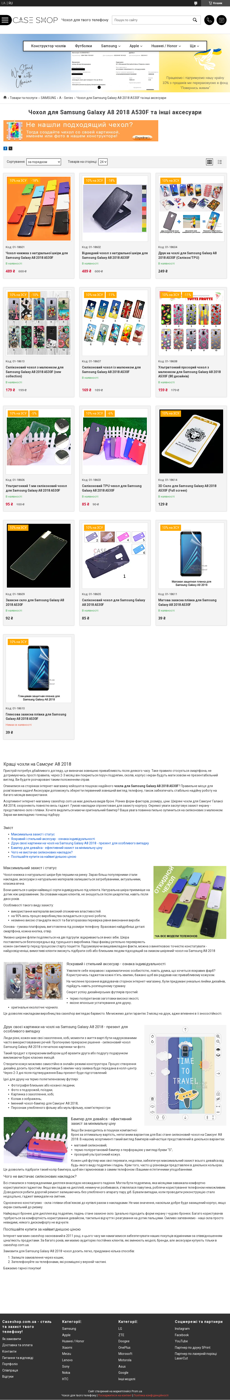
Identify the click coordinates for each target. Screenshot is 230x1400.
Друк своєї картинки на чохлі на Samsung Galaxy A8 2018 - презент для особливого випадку (80, 843)
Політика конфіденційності (151, 1395)
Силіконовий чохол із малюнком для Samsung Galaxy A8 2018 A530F (111, 370)
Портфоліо (10, 1364)
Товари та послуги (23, 98)
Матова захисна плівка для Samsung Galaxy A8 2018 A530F (187, 602)
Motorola (124, 1360)
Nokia (66, 1372)
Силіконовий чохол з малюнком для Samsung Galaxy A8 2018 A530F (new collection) (35, 372)
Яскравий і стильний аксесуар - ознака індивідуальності (53, 839)
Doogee (124, 1341)
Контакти (9, 1351)
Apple (134, 46)
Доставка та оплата (17, 1345)
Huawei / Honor (164, 46)
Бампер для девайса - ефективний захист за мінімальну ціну (56, 848)
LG (120, 1328)
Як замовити (11, 1339)
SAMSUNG (48, 98)
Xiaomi (67, 1347)
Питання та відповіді (17, 1358)
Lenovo (67, 1360)
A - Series (66, 98)
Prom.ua (137, 1391)
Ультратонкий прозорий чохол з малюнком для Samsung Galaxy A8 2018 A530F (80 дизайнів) (189, 372)
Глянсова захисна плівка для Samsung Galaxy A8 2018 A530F (36, 717)
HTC (65, 1379)
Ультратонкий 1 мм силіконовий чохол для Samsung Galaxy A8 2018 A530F (36, 488)
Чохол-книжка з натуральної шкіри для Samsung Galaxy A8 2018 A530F (37, 255)
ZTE (121, 1335)
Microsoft (125, 1354)
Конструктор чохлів (48, 46)
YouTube (181, 1341)
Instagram (182, 1328)
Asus (122, 1366)
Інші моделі (126, 1379)
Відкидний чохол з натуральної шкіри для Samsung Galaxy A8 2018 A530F (115, 255)
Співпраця (10, 1370)
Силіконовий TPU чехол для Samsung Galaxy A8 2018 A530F (112, 488)
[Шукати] (194, 20)
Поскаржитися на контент (115, 1395)
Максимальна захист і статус (33, 834)
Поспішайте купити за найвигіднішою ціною (43, 856)
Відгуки (7, 1376)
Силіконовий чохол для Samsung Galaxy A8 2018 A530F (113, 602)
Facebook (182, 1335)
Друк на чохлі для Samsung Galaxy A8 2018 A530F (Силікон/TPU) (187, 255)
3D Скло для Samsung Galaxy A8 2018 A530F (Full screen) (187, 488)
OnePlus (124, 1347)
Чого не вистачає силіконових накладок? (42, 852)
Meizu (66, 1354)
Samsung (109, 46)
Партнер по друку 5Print (192, 1347)
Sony (65, 1366)
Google (123, 1372)
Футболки (83, 46)
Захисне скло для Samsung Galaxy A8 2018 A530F (35, 602)
